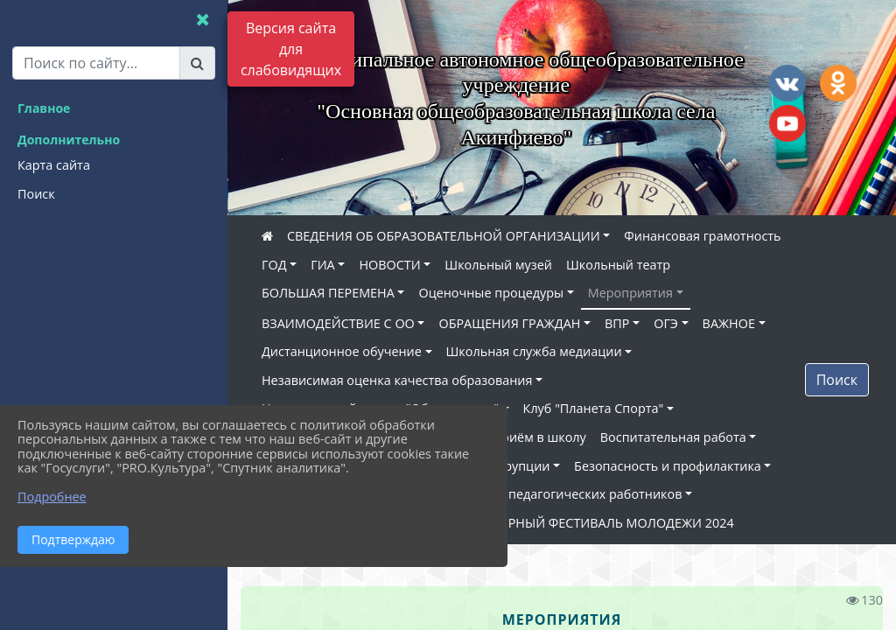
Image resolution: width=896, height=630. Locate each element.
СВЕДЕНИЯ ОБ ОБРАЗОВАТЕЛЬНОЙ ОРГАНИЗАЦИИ (443, 236)
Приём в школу (539, 437)
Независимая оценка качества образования (397, 380)
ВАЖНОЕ (729, 323)
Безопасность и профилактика (667, 466)
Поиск (837, 379)
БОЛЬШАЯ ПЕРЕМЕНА (328, 292)
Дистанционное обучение (342, 351)
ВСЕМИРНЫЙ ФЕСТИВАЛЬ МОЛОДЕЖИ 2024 (598, 522)
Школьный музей (498, 264)
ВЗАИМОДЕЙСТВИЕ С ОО (338, 323)
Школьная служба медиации (534, 351)
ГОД (274, 264)
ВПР (617, 323)
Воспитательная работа (673, 437)
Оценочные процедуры (491, 292)
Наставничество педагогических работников (543, 494)
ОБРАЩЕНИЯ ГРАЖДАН (509, 323)
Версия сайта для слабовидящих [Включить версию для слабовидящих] (291, 49)
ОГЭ (666, 323)
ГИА (323, 264)
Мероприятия (630, 292)
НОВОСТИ (389, 264)
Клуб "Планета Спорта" (593, 408)
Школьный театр (618, 264)
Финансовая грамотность (702, 236)
